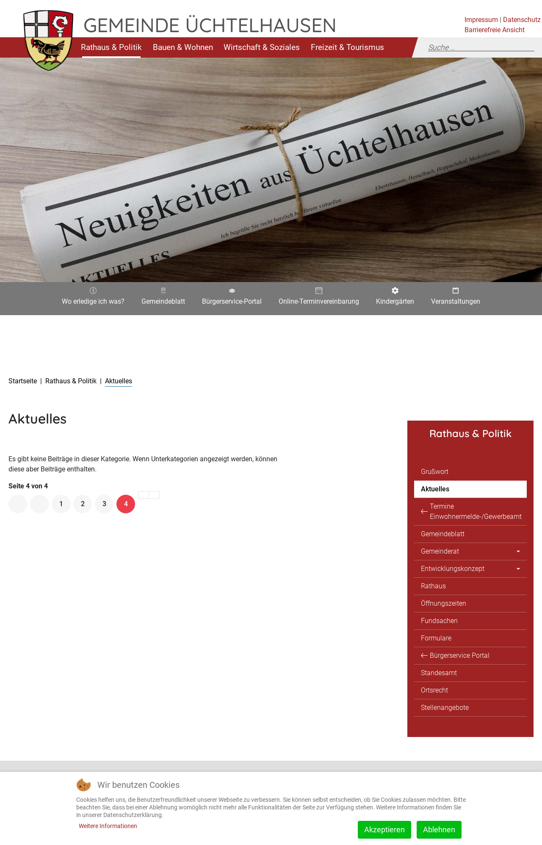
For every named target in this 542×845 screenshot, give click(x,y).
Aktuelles (435, 489)
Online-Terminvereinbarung (319, 298)
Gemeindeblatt (163, 298)
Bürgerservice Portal (459, 655)
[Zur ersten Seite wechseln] (17, 504)
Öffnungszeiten (443, 603)
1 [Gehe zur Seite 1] (61, 504)
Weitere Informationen (108, 826)
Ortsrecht (434, 690)
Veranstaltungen (455, 298)
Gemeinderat (440, 551)
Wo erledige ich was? (93, 298)
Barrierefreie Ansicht (495, 30)
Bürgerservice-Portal (231, 298)
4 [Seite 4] (126, 504)
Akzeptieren (384, 829)
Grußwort (434, 472)
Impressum (481, 20)
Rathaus (433, 586)
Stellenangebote (445, 708)
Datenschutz (522, 20)
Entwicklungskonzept (452, 569)
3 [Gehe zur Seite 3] (104, 504)
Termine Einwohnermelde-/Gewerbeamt (476, 511)
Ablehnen (439, 829)
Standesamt (439, 673)
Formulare (436, 638)
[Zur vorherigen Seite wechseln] (39, 504)
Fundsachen (439, 621)
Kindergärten (395, 298)
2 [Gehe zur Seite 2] (83, 504)
